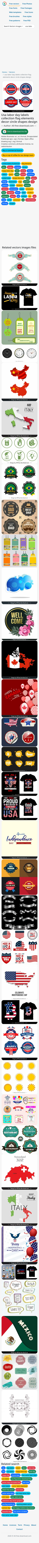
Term (20, 1525)
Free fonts (13, 8)
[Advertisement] (19, 50)
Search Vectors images (12, 26)
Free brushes (14, 16)
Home (4, 72)
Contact (19, 1529)
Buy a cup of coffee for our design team (18, 155)
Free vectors (14, 4)
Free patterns (14, 20)
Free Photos (27, 4)
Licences (12, 1525)
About (33, 1525)
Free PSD (26, 20)
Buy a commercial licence (12, 150)
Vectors (12, 72)
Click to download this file (15, 132)
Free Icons (29, 12)
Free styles (27, 16)
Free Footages (26, 8)
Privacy (27, 1525)
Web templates (15, 12)
